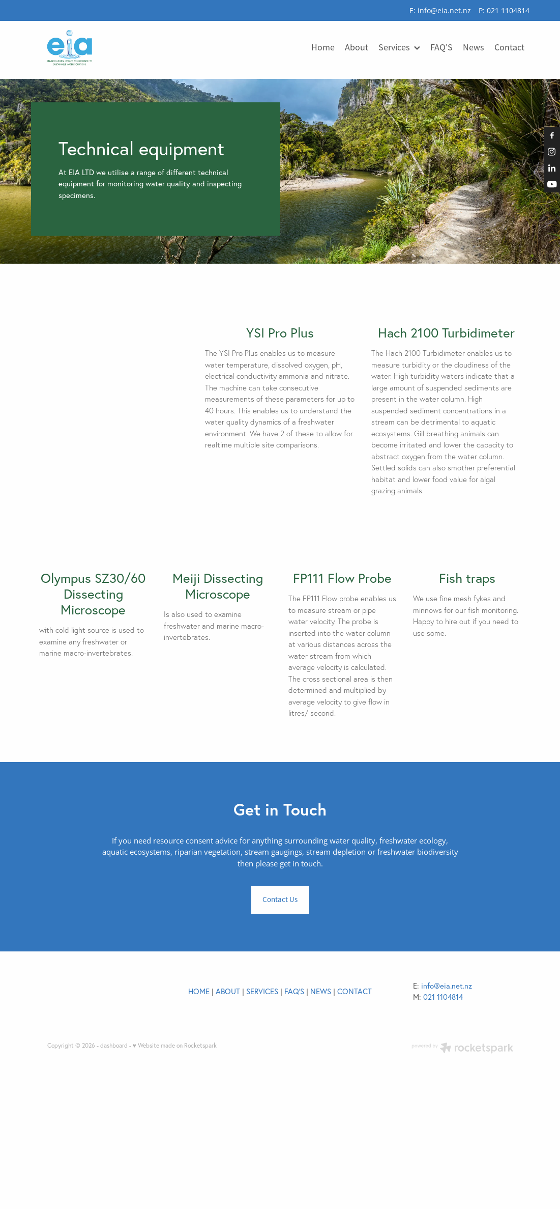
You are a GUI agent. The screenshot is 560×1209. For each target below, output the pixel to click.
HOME (199, 1097)
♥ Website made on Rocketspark (175, 1151)
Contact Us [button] (280, 1005)
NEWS (320, 1097)
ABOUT (228, 1097)
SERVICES (262, 1097)
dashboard (114, 1151)
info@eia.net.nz (444, 10)
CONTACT (354, 1097)
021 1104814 (443, 1103)
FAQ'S (294, 1097)
